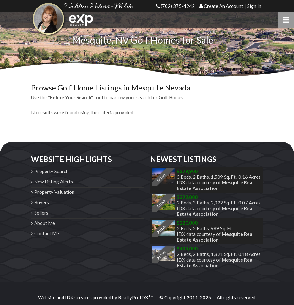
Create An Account (223, 6)
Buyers (41, 202)
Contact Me (46, 233)
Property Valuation (54, 192)
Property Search (51, 171)
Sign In (254, 6)
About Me (44, 223)
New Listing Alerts (53, 181)
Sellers (41, 212)
